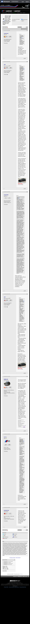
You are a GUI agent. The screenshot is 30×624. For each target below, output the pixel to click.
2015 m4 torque (11, 546)
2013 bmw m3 (5, 542)
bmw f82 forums (16, 548)
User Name (14, 19)
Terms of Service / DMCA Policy (14, 586)
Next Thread (18, 557)
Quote (25, 58)
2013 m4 (17, 542)
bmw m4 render (8, 554)
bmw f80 (21, 546)
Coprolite (6, 194)
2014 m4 (13, 544)
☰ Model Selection (15, 1)
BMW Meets (10, 12)
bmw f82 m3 (21, 548)
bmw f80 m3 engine (18, 547)
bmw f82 (6, 548)
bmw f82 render (9, 550)
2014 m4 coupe (17, 544)
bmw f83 (6, 551)
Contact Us (15, 576)
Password (13, 20)
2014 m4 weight (5, 545)
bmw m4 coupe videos (10, 553)
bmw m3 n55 (5, 552)
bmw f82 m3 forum (9, 549)
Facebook (15, 534)
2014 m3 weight (8, 544)
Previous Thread (12, 557)
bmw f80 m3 (13, 547)
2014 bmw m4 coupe (7, 543)
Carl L (5, 437)
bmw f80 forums (7, 547)
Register (27, 1)
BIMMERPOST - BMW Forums (22, 576)
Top (28, 576)
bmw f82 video (20, 550)
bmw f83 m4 (15, 551)
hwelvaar (6, 33)
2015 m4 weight (17, 546)
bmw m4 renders (14, 554)
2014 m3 (12, 543)
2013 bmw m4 (10, 542)
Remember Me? (24, 19)
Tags (3, 541)
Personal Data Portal (22, 586)
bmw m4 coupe (12, 552)
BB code (4, 566)
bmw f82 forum (10, 548)
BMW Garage (4, 12)
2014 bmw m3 (21, 542)
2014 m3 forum (22, 543)
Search (24, 12)
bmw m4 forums (22, 553)
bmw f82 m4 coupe (20, 549)
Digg (4, 535)
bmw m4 (8, 552)
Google (15, 535)
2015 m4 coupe (6, 546)
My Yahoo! (5, 538)
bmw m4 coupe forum (19, 552)
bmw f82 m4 (15, 549)
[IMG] (3, 568)
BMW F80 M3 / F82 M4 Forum (8, 17)
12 (7, 74)
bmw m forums (24, 551)
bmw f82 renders (14, 550)
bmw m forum (19, 551)
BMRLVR (6, 379)
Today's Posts (19, 12)
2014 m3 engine (16, 543)
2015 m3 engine (22, 545)
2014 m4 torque (22, 544)
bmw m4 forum (16, 553)
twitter (5, 534)
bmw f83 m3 (10, 551)
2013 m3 (14, 542)
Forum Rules (5, 570)
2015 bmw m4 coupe (16, 545)
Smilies (4, 567)
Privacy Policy (6, 586)
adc (5, 64)
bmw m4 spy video (20, 554)
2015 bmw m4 (10, 545)
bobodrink (6, 510)
